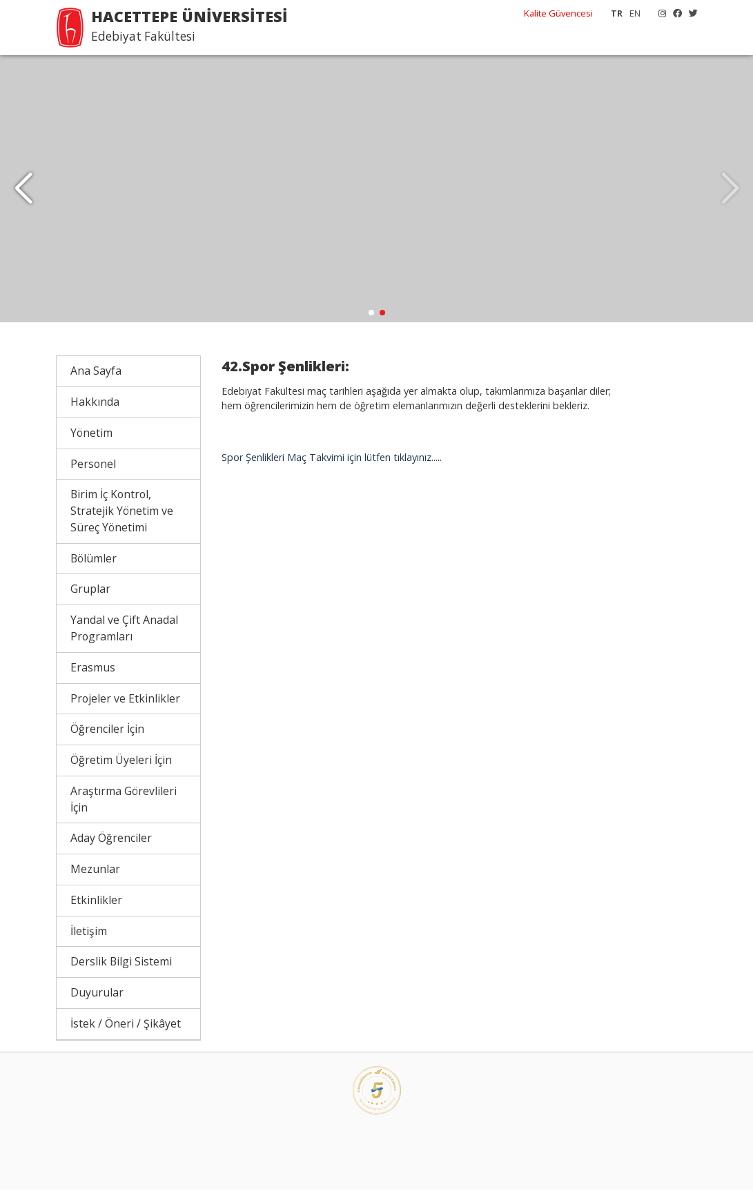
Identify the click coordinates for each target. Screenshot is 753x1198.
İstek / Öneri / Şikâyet (125, 1032)
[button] (23, 193)
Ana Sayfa (95, 379)
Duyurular (97, 1001)
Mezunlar (95, 877)
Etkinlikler (96, 908)
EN (634, 13)
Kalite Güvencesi (558, 13)
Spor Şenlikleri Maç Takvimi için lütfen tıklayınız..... (332, 466)
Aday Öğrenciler (111, 846)
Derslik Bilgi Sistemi (121, 970)
